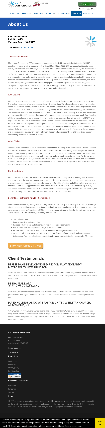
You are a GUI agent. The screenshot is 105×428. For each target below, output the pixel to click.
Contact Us (88, 13)
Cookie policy (13, 371)
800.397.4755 (26, 47)
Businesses (63, 13)
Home (12, 13)
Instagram (12, 389)
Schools (50, 13)
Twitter (11, 392)
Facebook (12, 385)
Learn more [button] (77, 426)
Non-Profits (24, 13)
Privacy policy (13, 368)
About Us (76, 13)
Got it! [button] (99, 423)
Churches (38, 13)
